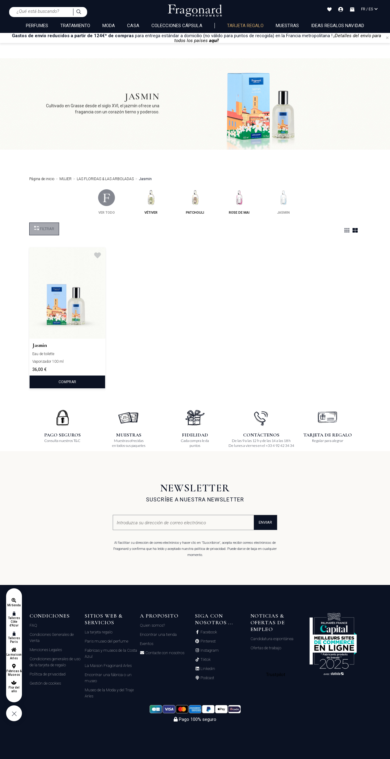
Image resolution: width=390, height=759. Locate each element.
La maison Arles (13, 656)
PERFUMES (37, 25)
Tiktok (205, 659)
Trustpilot (275, 674)
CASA (133, 25)
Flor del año (14, 689)
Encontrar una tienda (158, 634)
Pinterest (208, 641)
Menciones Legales (46, 649)
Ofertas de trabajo (265, 648)
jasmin (283, 202)
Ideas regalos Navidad (337, 25)
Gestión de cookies (45, 683)
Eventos (146, 643)
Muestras (287, 25)
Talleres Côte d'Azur (14, 621)
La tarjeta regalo (98, 632)
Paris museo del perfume (106, 641)
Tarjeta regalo (245, 25)
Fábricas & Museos (14, 672)
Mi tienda (14, 605)
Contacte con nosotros (164, 652)
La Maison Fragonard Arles (108, 665)
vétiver (151, 202)
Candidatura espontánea (271, 638)
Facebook (208, 632)
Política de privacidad (48, 674)
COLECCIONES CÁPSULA (176, 25)
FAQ (33, 625)
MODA (108, 25)
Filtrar (44, 228)
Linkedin (207, 668)
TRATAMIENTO (75, 25)
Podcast (207, 677)
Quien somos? (152, 625)
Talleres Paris (14, 639)
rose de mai (239, 202)
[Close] (387, 38)
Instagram (209, 650)
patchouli (195, 202)
